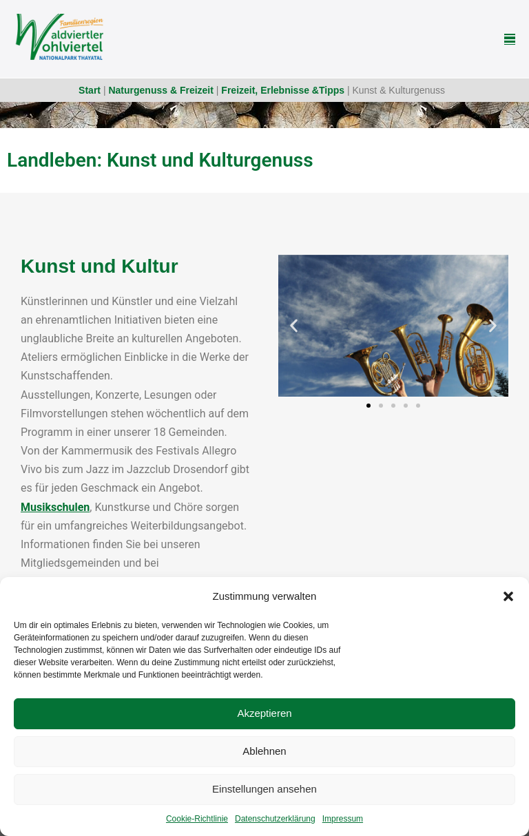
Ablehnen (264, 751)
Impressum (342, 819)
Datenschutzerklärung (275, 819)
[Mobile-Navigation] (509, 39)
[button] (508, 596)
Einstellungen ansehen (264, 789)
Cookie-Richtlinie (197, 819)
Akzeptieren (264, 713)
